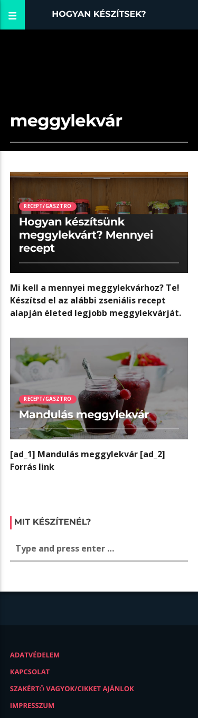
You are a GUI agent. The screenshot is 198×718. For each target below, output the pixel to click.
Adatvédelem (35, 655)
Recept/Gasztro (47, 206)
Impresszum (32, 705)
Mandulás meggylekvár (84, 414)
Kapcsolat (30, 671)
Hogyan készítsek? (99, 14)
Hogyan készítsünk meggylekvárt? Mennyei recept (86, 235)
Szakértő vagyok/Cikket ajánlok (72, 688)
